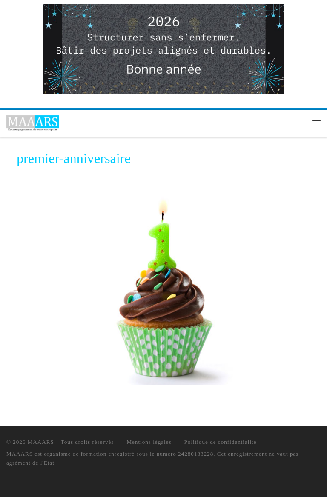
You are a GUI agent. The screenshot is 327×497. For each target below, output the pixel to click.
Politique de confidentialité (220, 442)
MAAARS (41, 442)
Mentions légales (148, 442)
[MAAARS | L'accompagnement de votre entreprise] (32, 122)
